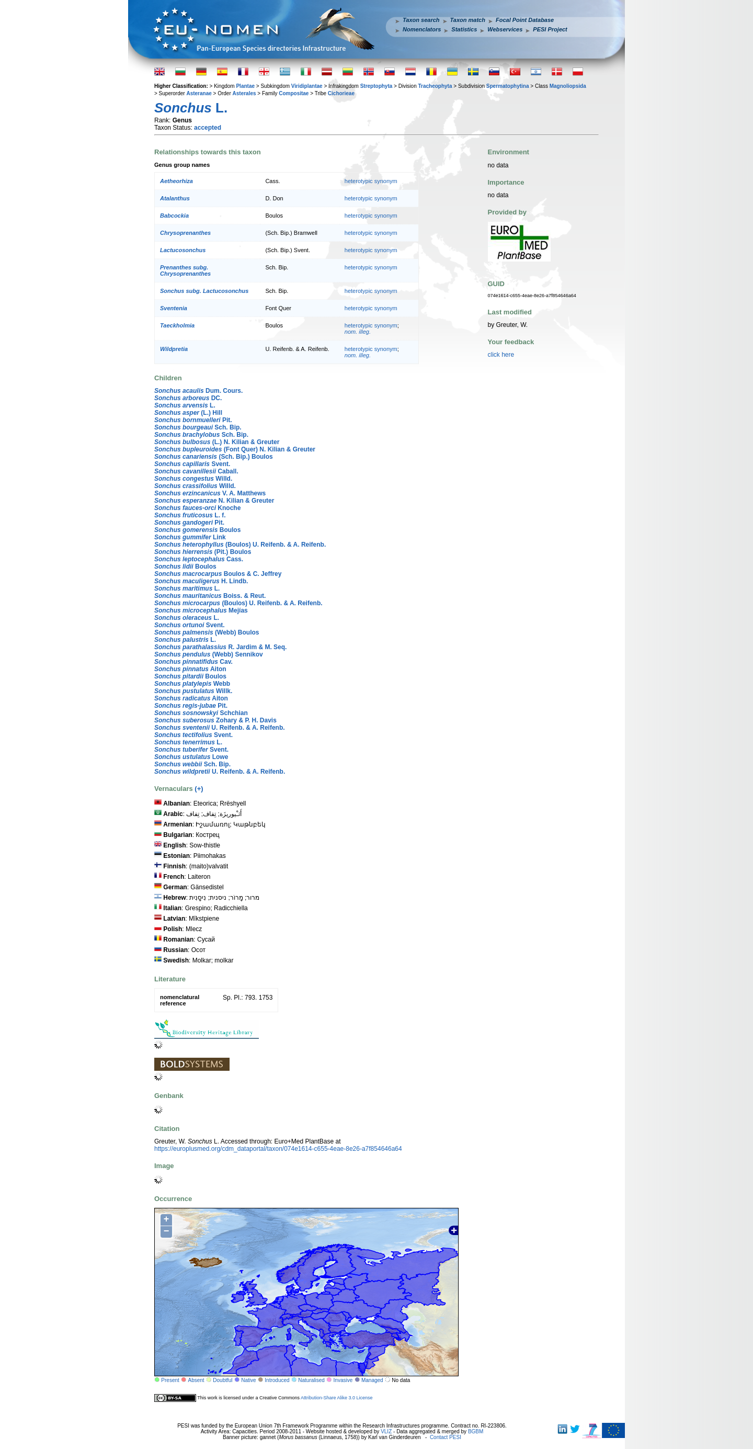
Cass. (198, 559)
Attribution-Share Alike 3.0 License (337, 1397)
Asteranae (198, 93)
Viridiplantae (307, 86)
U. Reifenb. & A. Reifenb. (219, 727)
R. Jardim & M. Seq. (220, 647)
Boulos (197, 530)
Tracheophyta (435, 86)
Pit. (193, 420)
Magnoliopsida (568, 86)
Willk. (193, 691)
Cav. (193, 661)
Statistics (464, 29)
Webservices (504, 29)
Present (170, 1380)
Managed (372, 1380)
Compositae (294, 93)
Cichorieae (341, 93)
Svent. (192, 464)
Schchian (201, 713)
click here (501, 354)
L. (184, 405)
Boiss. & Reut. (210, 595)
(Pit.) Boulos (202, 552)
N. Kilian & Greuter (214, 500)
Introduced (277, 1380)
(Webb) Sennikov (208, 654)
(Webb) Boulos (206, 632)
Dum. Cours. (198, 390)
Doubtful (222, 1380)
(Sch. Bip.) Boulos (213, 456)
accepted (207, 127)
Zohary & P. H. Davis (215, 720)
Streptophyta (376, 86)
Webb (192, 683)
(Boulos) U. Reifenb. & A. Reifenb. (240, 544)
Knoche (197, 508)
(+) (199, 789)
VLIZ (386, 1431)
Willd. (193, 478)
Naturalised (311, 1380)
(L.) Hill (188, 412)
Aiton (190, 669)
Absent (196, 1380)
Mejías (201, 610)
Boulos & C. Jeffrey (217, 574)
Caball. (196, 471)
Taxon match (467, 20)
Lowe (191, 757)
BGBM (475, 1431)
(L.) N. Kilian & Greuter (216, 442)
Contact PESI (445, 1437)
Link (190, 537)
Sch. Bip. (198, 427)
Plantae (245, 86)
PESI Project (550, 29)
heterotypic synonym (371, 181)
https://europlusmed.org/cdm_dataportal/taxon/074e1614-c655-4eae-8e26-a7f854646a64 (278, 1148)
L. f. (190, 515)
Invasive (343, 1380)
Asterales (244, 93)
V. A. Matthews (210, 493)
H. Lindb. (201, 581)
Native (248, 1380)
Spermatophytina (507, 86)
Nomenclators (422, 29)
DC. (188, 398)
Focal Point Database (525, 20)
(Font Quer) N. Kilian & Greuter (234, 449)
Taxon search (421, 20)
